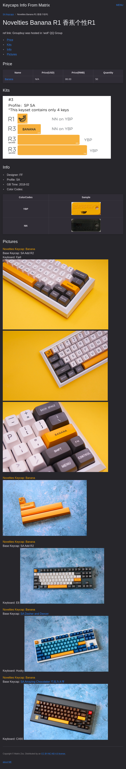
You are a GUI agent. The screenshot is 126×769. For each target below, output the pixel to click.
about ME (7, 762)
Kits (9, 44)
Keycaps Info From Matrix (26, 5)
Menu (119, 5)
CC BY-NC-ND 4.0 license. (53, 754)
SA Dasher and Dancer (34, 613)
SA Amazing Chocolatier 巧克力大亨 (42, 681)
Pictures (12, 54)
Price (10, 39)
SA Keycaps (8, 14)
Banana (9, 79)
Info (9, 49)
